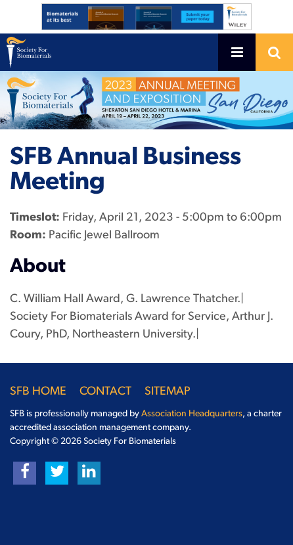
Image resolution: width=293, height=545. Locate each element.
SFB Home (38, 391)
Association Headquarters (191, 414)
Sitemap (168, 391)
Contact (105, 391)
